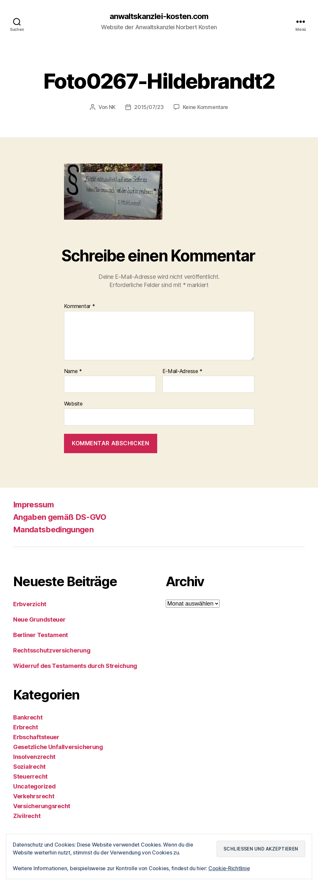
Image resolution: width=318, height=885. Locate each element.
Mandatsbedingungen (53, 529)
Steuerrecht (30, 776)
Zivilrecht (26, 815)
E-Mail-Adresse (182, 371)
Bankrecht (28, 717)
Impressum (33, 504)
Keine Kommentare (205, 107)
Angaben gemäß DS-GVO (59, 517)
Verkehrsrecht (33, 796)
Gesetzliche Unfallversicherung (58, 746)
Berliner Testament (40, 634)
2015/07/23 (148, 107)
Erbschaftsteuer (36, 737)
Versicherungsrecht (41, 806)
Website (73, 403)
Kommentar (79, 306)
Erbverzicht (29, 604)
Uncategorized (34, 786)
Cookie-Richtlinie (229, 868)
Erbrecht (25, 727)
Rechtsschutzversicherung (52, 650)
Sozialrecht (29, 766)
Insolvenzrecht (34, 756)
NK (112, 107)
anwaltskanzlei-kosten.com (159, 16)
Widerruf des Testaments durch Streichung (75, 665)
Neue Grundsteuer (39, 619)
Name (73, 371)
